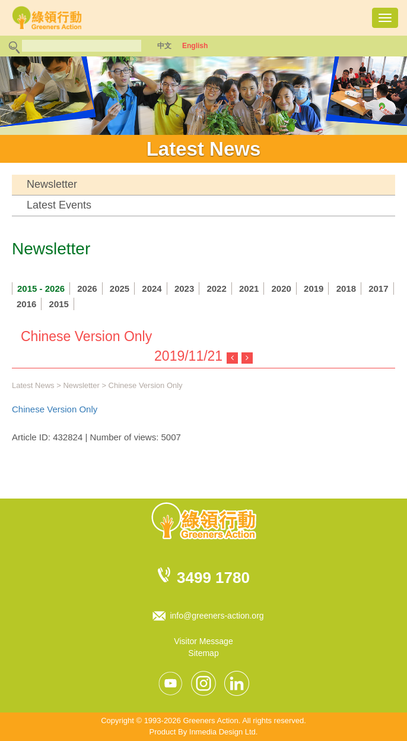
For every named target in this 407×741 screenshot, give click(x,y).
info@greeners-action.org (216, 615)
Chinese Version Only (54, 409)
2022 (216, 288)
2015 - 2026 (41, 288)
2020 (281, 288)
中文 (164, 46)
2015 (59, 304)
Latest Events (59, 205)
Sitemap (203, 653)
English (195, 46)
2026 (87, 288)
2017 (378, 288)
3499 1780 (213, 578)
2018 (346, 288)
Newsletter (52, 184)
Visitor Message (203, 641)
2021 (249, 288)
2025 (119, 288)
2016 (26, 304)
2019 (313, 288)
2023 (184, 288)
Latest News (33, 385)
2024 (151, 288)
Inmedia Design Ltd (222, 731)
